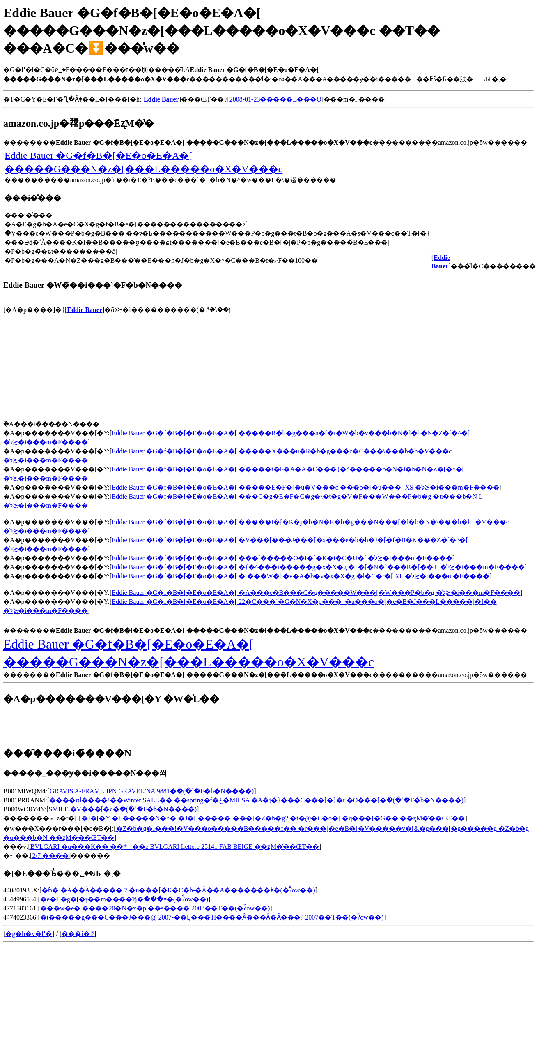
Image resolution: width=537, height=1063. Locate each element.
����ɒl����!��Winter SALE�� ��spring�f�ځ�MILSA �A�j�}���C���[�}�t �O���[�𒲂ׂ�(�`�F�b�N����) (256, 800)
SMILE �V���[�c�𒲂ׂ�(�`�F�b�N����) (123, 809)
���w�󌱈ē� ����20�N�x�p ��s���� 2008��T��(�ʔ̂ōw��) (155, 908)
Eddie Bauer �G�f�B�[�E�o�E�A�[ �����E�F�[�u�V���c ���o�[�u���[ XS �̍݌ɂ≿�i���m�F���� (305, 487)
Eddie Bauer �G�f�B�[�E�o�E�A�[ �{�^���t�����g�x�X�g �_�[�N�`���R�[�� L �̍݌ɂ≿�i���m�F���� (318, 567)
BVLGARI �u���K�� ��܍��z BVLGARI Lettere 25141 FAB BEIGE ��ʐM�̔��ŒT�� (174, 846)
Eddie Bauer (84, 309)
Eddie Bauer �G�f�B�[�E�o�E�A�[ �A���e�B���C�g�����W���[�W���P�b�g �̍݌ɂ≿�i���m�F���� (316, 592)
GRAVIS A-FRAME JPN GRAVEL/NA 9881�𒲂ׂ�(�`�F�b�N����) (152, 791)
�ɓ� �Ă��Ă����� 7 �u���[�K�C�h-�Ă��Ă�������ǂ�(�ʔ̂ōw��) (178, 890)
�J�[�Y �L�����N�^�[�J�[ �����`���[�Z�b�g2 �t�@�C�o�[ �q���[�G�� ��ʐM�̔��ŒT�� (273, 818)
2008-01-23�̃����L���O (275, 99)
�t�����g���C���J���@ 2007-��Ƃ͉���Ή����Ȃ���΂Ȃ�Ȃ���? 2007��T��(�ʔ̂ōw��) (211, 917)
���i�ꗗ (78, 933)
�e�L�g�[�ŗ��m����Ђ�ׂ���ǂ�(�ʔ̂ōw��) (124, 899)
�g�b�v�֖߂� (28, 933)
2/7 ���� (50, 855)
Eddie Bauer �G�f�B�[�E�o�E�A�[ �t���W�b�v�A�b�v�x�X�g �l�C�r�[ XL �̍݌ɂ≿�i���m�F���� (300, 576)
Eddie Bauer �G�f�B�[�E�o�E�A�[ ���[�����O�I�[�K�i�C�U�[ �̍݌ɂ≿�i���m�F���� (282, 558)
